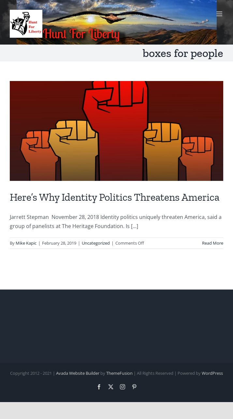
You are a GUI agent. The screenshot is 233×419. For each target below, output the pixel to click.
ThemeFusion (119, 373)
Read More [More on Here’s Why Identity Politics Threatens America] (212, 243)
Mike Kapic (26, 243)
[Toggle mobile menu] (219, 13)
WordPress (212, 373)
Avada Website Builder (77, 373)
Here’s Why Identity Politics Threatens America (114, 197)
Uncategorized (96, 243)
